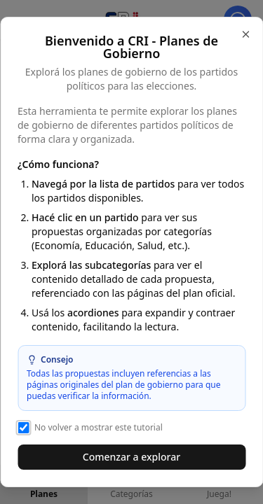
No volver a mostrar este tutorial (90, 427)
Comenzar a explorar (131, 456)
